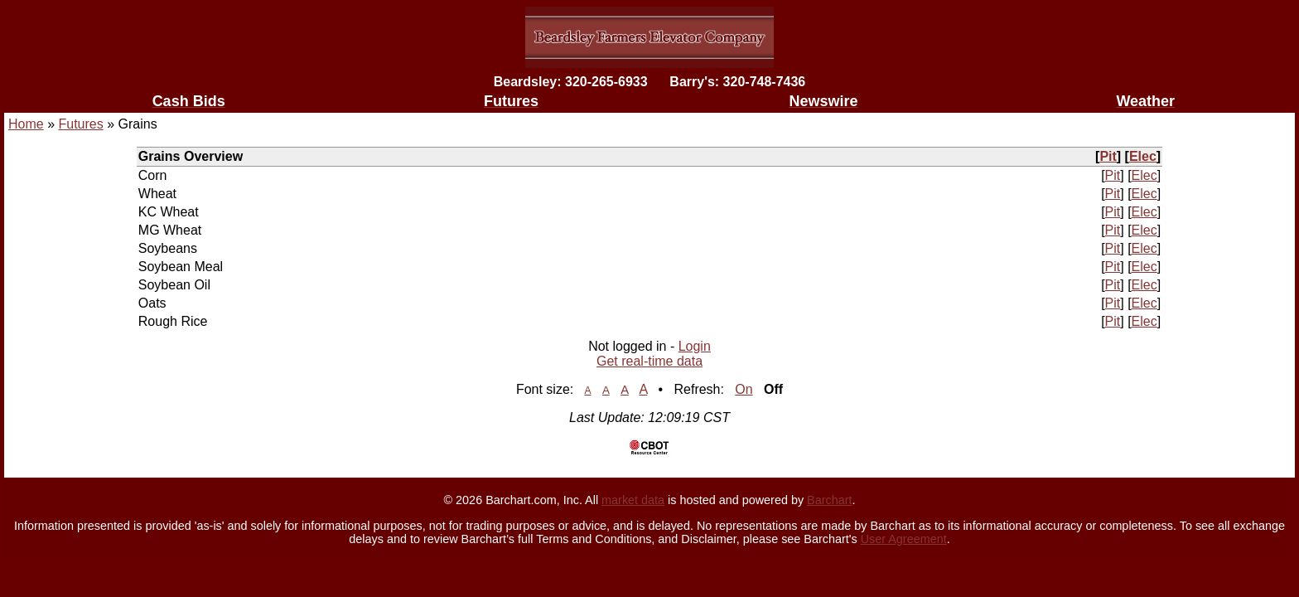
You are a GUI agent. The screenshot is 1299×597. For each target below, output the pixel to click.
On (743, 389)
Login (694, 346)
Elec (1143, 156)
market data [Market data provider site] (632, 500)
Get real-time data (649, 361)
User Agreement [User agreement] (904, 539)
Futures (80, 124)
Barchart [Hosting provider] (829, 500)
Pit (1107, 156)
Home (26, 124)
